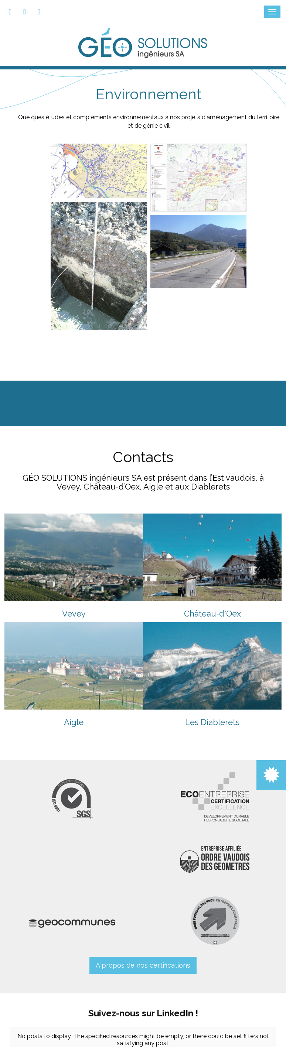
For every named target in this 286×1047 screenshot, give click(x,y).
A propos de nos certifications (143, 965)
